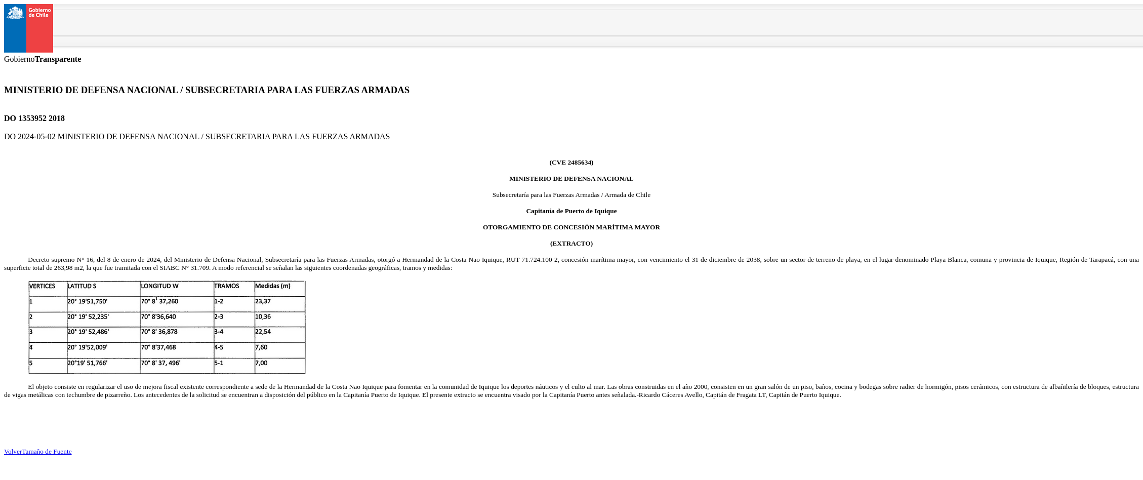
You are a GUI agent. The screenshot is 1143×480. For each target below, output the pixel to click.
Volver (13, 451)
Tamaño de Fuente (46, 451)
